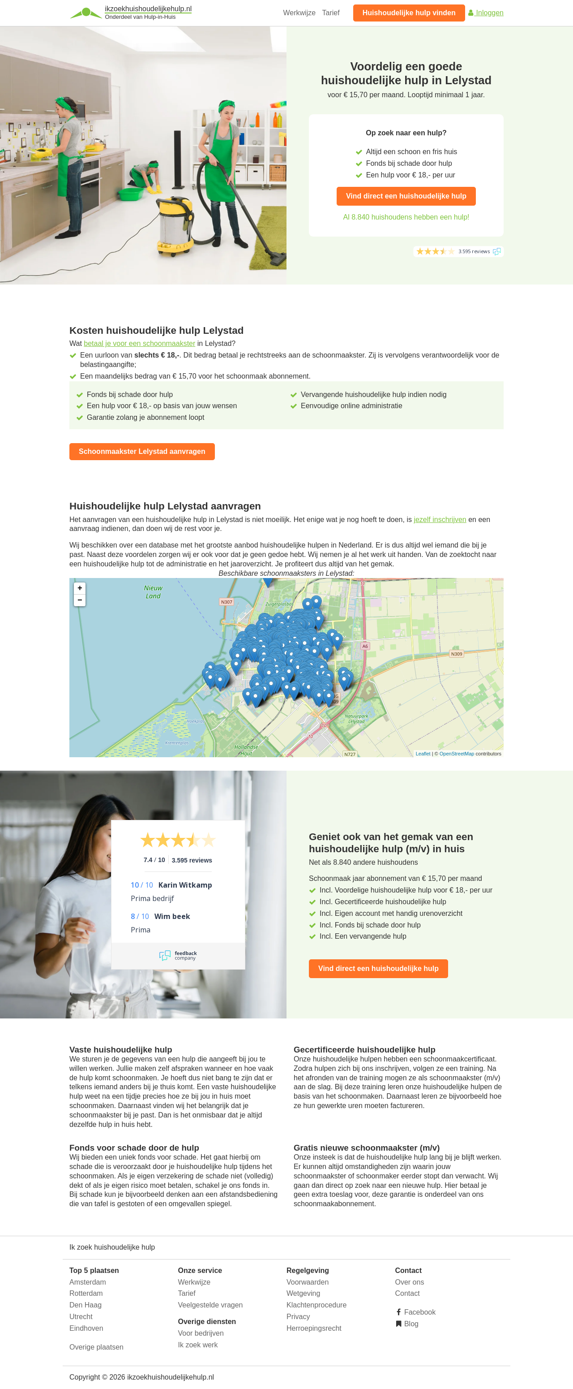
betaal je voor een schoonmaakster (139, 343)
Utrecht (81, 1316)
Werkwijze (299, 13)
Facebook (419, 1312)
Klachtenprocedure (316, 1305)
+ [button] (79, 588)
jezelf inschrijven (440, 519)
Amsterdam (87, 1282)
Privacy (298, 1316)
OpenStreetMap (457, 753)
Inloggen (485, 13)
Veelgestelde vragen (210, 1305)
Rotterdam (86, 1293)
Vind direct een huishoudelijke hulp (406, 196)
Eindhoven (86, 1328)
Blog (410, 1324)
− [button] (79, 600)
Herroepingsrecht (314, 1328)
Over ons (409, 1282)
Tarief (331, 13)
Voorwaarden (307, 1282)
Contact (407, 1293)
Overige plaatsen (96, 1347)
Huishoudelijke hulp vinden (409, 13)
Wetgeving (303, 1293)
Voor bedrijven (201, 1333)
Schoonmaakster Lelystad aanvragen (142, 451)
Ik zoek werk (198, 1345)
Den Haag (85, 1305)
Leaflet (423, 753)
